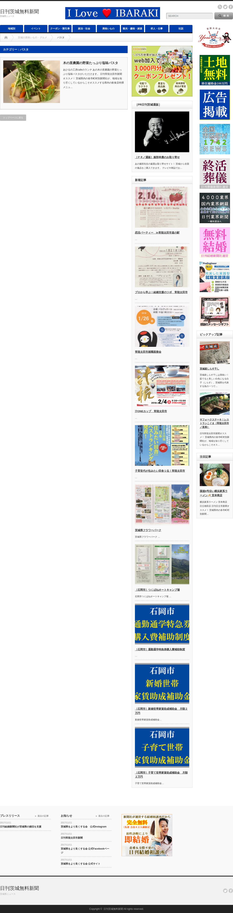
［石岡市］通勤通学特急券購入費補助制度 (160, 649)
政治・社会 (84, 28)
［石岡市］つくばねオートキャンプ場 (157, 589)
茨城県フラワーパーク (148, 530)
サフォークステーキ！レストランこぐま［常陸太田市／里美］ (214, 423)
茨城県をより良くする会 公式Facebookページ (85, 850)
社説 (180, 28)
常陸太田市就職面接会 (148, 351)
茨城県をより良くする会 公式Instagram (83, 826)
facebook (231, 7)
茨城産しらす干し (209, 368)
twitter (225, 7)
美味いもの (108, 28)
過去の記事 (43, 816)
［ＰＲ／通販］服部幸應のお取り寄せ (157, 157)
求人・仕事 (157, 28)
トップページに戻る (13, 117)
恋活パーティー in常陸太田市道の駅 (157, 232)
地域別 (11, 28)
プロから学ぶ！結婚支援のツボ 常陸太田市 (161, 292)
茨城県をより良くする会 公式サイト (80, 863)
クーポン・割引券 (60, 28)
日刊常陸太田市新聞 (72, 837)
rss (220, 7)
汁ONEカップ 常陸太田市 (151, 411)
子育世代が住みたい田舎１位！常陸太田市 (160, 470)
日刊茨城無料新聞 (19, 11)
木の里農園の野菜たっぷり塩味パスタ (90, 63)
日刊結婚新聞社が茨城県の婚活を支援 (20, 826)
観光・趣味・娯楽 (132, 28)
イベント (36, 28)
